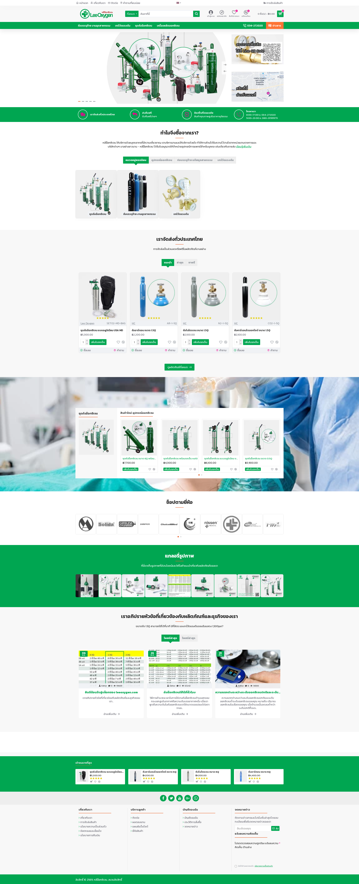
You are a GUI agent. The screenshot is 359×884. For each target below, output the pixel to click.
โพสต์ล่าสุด (170, 641)
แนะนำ (168, 266)
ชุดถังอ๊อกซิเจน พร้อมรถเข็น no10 (180, 461)
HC (133, 326)
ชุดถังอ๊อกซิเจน (97, 217)
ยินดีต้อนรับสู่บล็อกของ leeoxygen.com (111, 695)
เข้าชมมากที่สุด (83, 762)
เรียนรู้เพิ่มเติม (243, 150)
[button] (199, 478)
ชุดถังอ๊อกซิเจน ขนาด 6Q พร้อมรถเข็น (140, 461)
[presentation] (257, 855)
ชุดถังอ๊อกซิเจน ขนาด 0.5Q (258, 461)
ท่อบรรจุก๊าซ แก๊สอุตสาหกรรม (195, 163)
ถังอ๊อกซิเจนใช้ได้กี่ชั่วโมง (180, 695)
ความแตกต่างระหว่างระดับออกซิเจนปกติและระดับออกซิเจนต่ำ (247, 695)
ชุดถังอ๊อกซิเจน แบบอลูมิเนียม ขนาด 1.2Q (221, 461)
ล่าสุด (180, 266)
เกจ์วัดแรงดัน (226, 163)
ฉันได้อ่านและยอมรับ (254, 866)
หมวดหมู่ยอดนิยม (136, 163)
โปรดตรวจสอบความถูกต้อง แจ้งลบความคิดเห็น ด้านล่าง (256, 844)
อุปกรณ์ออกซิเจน (161, 163)
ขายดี (191, 266)
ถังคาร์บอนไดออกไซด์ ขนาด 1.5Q (252, 333)
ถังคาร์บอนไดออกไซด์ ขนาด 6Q (159, 771)
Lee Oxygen (87, 326)
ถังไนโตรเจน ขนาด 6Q (207, 771)
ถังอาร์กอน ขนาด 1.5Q (144, 333)
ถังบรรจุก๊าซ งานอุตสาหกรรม (139, 217)
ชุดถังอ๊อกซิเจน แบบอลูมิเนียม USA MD (101, 333)
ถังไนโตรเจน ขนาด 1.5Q (196, 333)
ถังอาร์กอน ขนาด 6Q (259, 771)
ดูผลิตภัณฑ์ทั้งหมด (177, 370)
